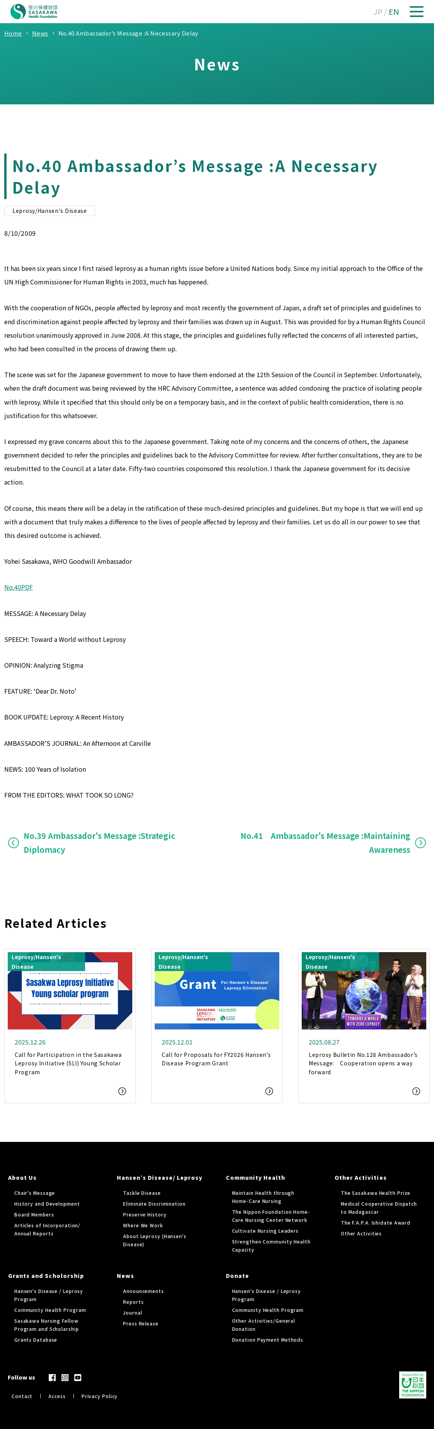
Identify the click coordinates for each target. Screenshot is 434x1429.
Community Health (255, 1177)
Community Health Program (50, 1310)
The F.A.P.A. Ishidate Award (375, 1222)
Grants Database (36, 1339)
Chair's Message (34, 1192)
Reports (133, 1301)
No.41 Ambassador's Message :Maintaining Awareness (325, 842)
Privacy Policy (100, 1396)
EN (394, 11)
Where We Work (143, 1225)
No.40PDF (18, 587)
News (125, 1275)
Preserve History (144, 1214)
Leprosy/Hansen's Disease (49, 210)
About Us (22, 1177)
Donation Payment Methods (268, 1339)
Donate (237, 1275)
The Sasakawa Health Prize (376, 1192)
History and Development (47, 1203)
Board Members (34, 1214)
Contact (22, 1396)
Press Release (141, 1323)
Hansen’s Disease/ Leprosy (159, 1177)
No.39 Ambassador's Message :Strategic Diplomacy (99, 842)
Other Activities (361, 1177)
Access (56, 1396)
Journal (132, 1312)
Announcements (143, 1291)
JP (378, 11)
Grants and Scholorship (46, 1275)
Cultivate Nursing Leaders (265, 1230)
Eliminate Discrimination (154, 1203)
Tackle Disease (142, 1192)
